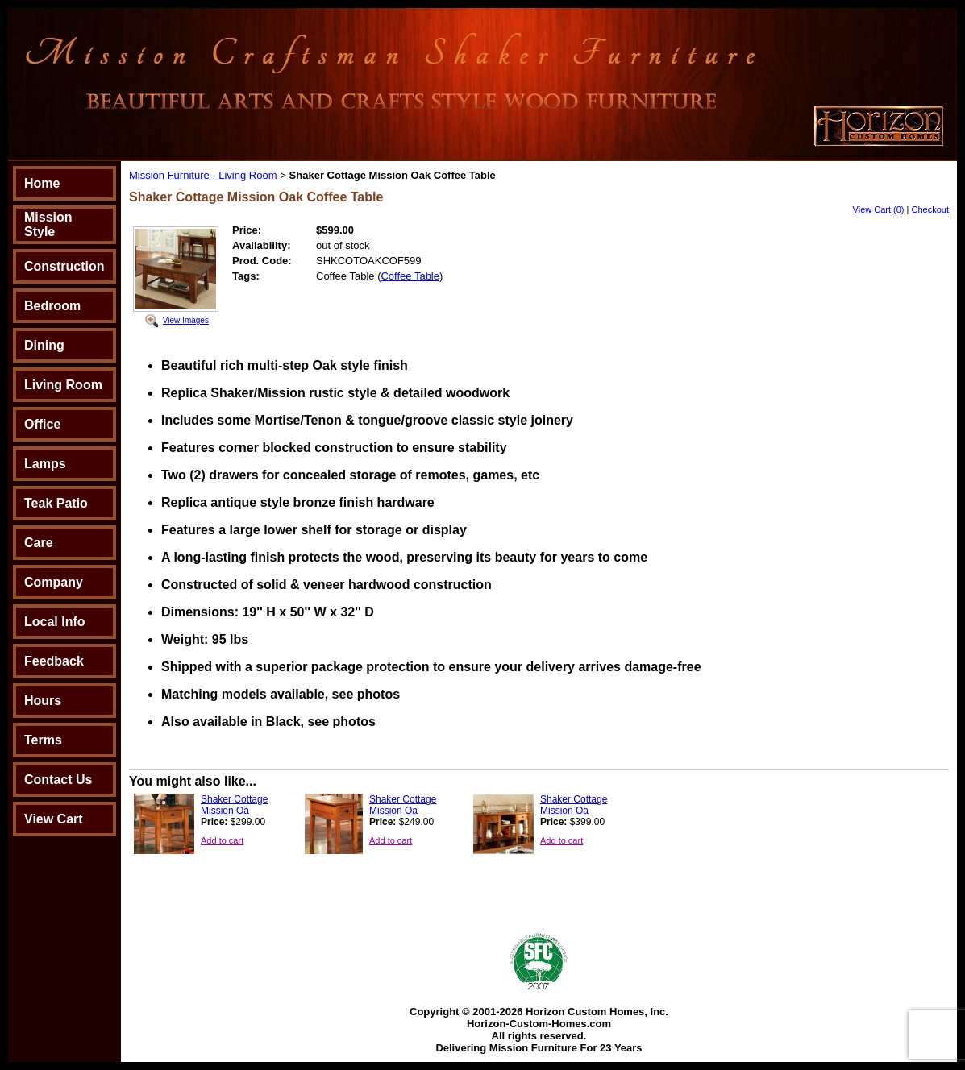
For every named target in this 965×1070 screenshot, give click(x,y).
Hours (42, 700)
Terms (43, 740)
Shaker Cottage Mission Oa (234, 805)
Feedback (54, 661)
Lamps (45, 464)
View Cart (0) (879, 209)
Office (42, 424)
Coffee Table (410, 276)
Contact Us (58, 779)
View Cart (53, 819)
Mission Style (48, 224)
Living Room (63, 385)
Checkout (930, 209)
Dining (44, 345)
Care (38, 543)
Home (42, 183)
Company (53, 582)
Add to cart (222, 840)
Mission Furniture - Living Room (203, 175)
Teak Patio (56, 503)
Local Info (54, 621)
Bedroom (52, 306)
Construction (64, 266)
